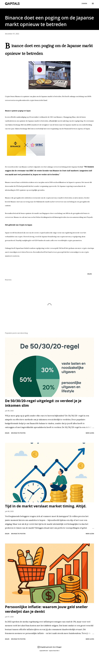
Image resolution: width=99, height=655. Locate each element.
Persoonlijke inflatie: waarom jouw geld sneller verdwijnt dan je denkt (46, 609)
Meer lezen (90, 433)
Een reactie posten (18, 433)
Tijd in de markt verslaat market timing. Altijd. (45, 506)
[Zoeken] (84, 3)
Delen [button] (89, 274)
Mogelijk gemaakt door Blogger (49, 647)
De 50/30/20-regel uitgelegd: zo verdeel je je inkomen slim (43, 403)
